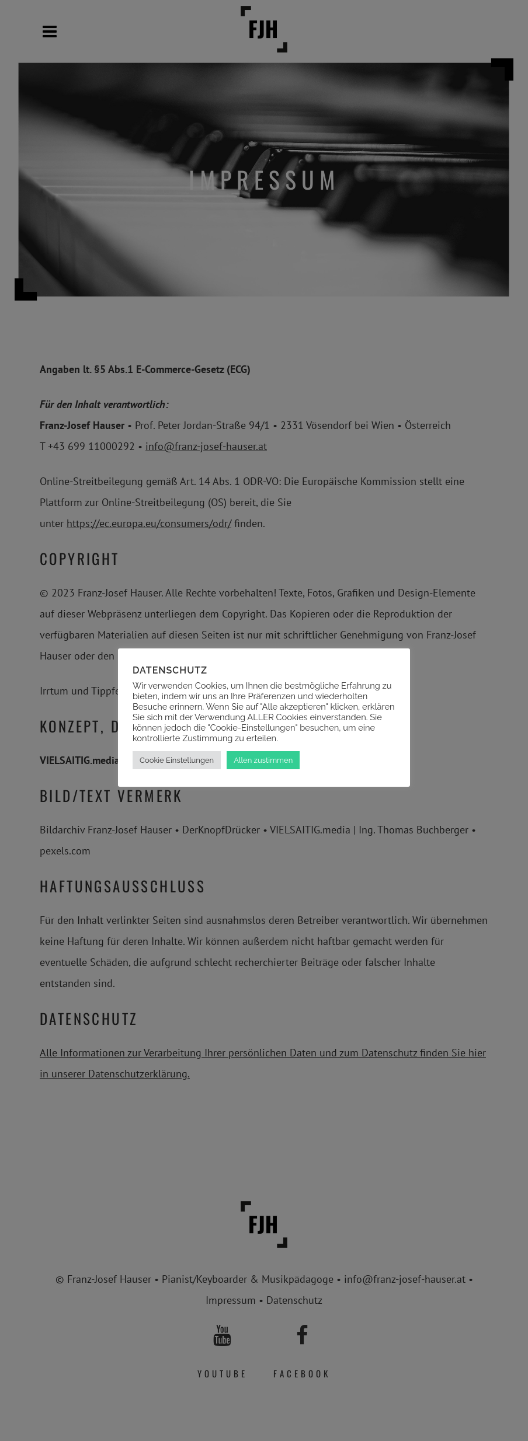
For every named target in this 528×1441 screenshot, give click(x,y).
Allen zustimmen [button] (263, 760)
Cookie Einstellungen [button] (177, 760)
